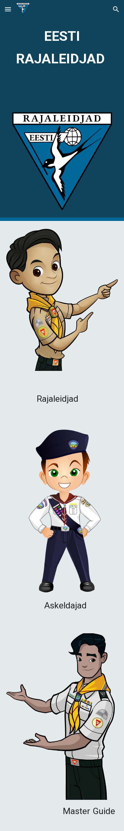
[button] (8, 9)
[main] (62, 46)
